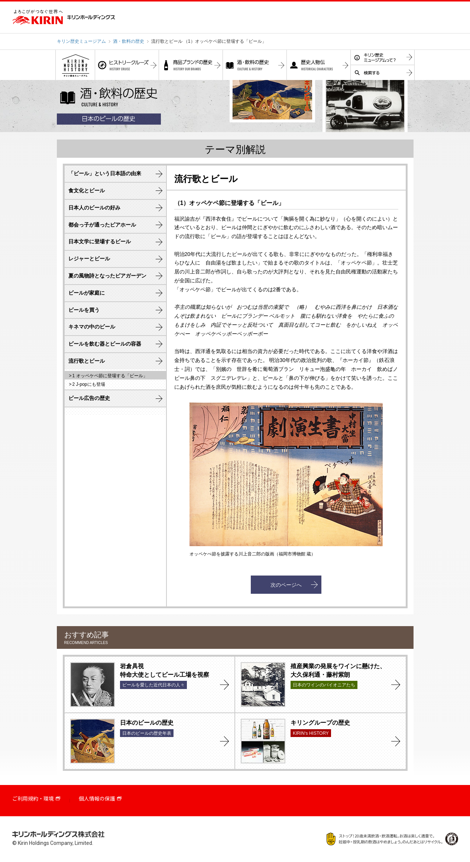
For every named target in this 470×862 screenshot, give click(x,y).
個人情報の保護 (97, 799)
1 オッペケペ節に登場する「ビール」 (110, 375)
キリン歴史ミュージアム (81, 41)
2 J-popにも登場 (88, 384)
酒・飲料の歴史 (128, 41)
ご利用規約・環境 (33, 799)
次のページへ (286, 585)
